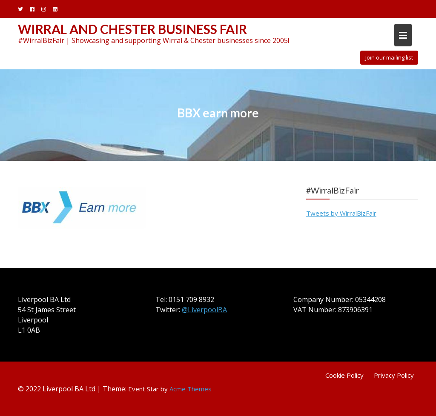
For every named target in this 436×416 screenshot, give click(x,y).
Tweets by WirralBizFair (341, 213)
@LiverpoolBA (204, 309)
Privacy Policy (394, 375)
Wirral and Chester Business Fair (132, 29)
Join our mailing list (389, 57)
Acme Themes (190, 389)
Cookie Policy (344, 375)
